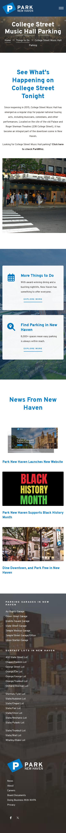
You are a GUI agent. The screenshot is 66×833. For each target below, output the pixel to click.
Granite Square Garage (17, 621)
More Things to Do (37, 284)
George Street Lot (15, 667)
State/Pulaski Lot (15, 722)
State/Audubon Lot (16, 698)
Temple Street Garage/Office (21, 635)
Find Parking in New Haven (39, 336)
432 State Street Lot (17, 657)
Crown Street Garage (16, 616)
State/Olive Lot (14, 713)
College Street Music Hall (44, 107)
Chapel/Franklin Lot (16, 662)
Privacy (11, 805)
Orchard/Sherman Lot (17, 686)
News (10, 781)
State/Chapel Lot (15, 703)
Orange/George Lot (16, 676)
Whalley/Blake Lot (15, 740)
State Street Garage (16, 626)
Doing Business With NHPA (21, 800)
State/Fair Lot (13, 708)
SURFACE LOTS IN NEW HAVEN (30, 650)
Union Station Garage (17, 640)
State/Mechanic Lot (16, 718)
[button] (33, 308)
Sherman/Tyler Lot (15, 694)
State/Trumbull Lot (16, 730)
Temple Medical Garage (18, 630)
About (10, 785)
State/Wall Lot (13, 735)
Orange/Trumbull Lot (17, 681)
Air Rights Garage (15, 611)
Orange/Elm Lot (14, 671)
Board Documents (16, 795)
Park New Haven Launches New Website (32, 462)
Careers (11, 790)
